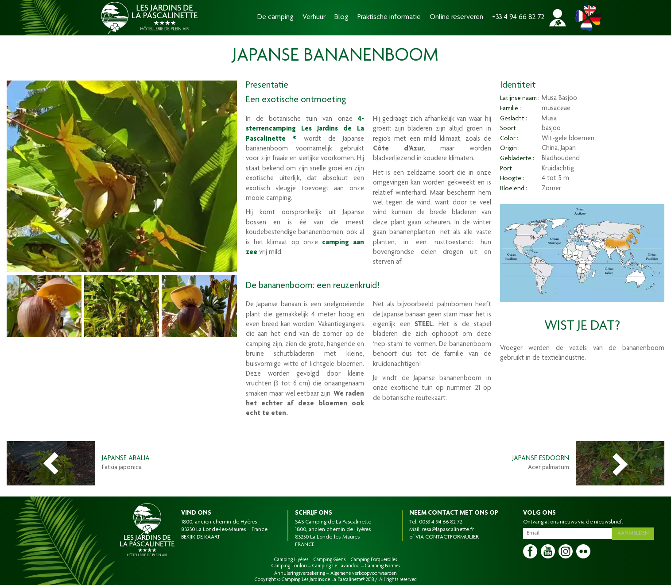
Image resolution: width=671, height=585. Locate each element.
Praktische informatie (389, 17)
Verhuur (314, 17)
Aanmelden (634, 533)
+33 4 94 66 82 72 (518, 17)
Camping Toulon (289, 566)
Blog (341, 17)
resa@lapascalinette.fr (448, 530)
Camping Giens (329, 559)
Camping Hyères (291, 559)
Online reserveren (456, 17)
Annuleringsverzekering (299, 573)
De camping (275, 17)
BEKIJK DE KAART (200, 537)
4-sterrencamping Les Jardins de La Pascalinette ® (305, 129)
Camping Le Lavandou (336, 566)
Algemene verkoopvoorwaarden (363, 573)
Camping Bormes (382, 566)
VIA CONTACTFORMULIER (447, 537)
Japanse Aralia (126, 458)
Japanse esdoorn (540, 458)
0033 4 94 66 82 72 (440, 522)
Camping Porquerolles (374, 559)
